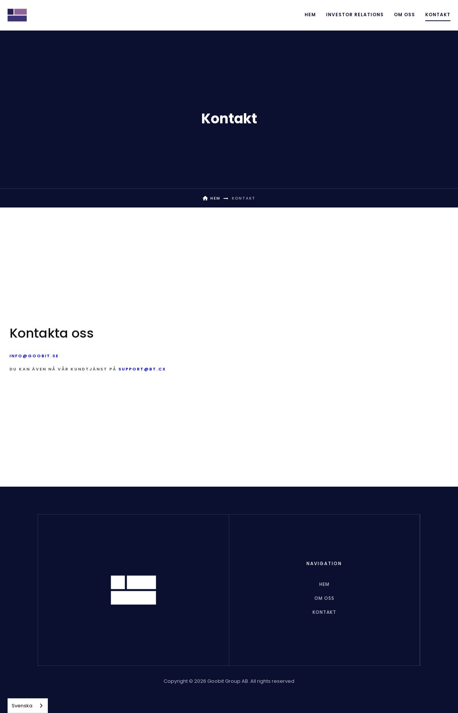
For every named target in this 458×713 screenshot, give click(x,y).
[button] (355, 15)
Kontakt (437, 14)
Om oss (404, 14)
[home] (17, 15)
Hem (310, 14)
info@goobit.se (34, 356)
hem (324, 584)
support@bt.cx (142, 369)
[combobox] (28, 705)
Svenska (22, 705)
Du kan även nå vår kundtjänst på (87, 369)
